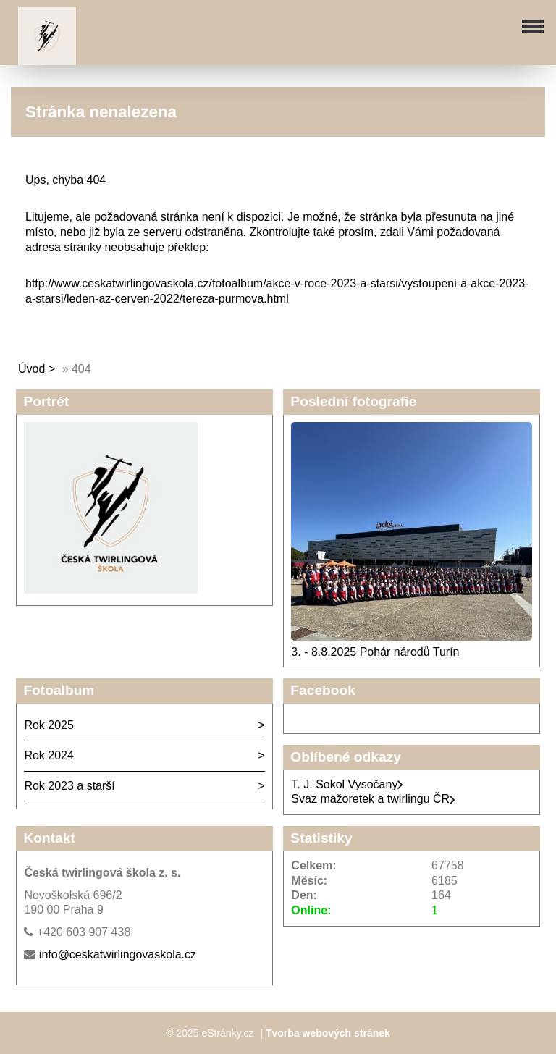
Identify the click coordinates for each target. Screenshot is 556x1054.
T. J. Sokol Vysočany (347, 784)
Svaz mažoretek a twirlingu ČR (373, 799)
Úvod (31, 369)
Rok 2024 (49, 755)
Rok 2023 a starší (69, 786)
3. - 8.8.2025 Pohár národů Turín (375, 652)
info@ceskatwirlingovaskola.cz (117, 954)
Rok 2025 (49, 725)
